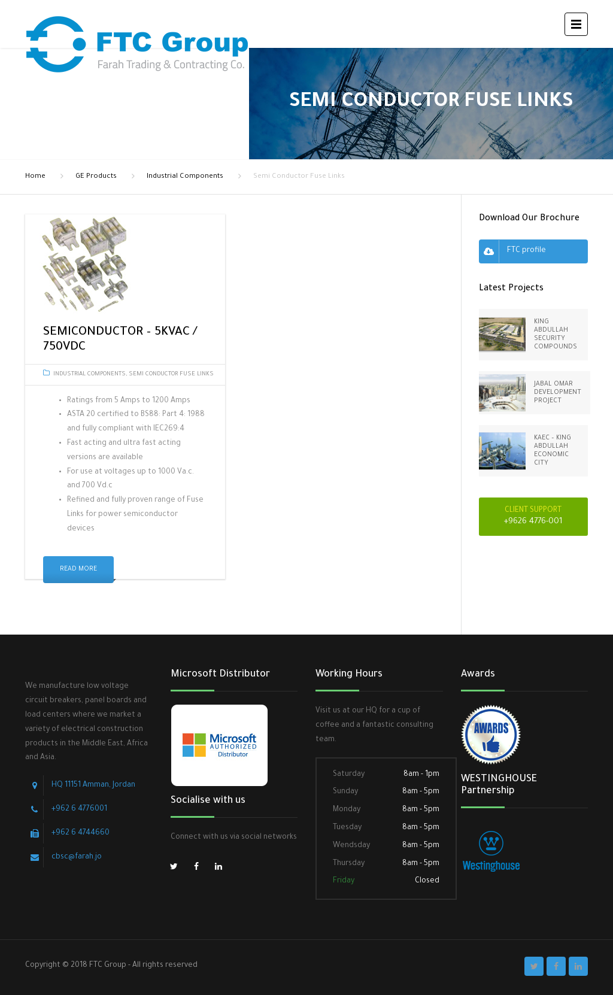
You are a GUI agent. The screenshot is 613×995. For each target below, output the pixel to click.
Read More (78, 569)
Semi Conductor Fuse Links (171, 374)
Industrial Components (185, 177)
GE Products (96, 177)
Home (35, 177)
